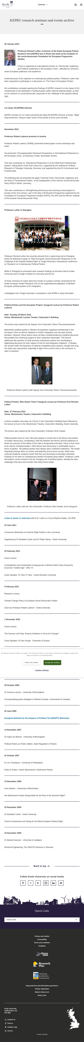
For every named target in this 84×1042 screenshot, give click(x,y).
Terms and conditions (42, 943)
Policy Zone (42, 995)
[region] (42, 663)
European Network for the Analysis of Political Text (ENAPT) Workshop (36, 718)
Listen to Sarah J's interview (17, 518)
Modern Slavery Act (42, 992)
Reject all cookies (31, 662)
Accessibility (42, 939)
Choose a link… (42, 919)
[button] (75, 4)
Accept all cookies (52, 662)
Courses (43, 4)
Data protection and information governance (42, 986)
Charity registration (42, 989)
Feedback (42, 946)
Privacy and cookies (42, 936)
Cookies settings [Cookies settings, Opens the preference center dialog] (42, 670)
